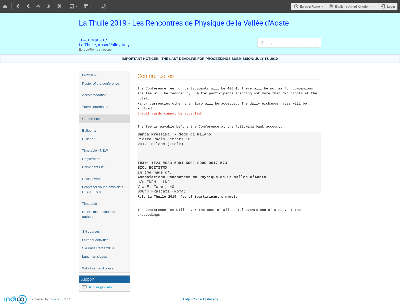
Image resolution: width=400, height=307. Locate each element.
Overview (89, 75)
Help (186, 299)
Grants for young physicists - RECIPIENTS (103, 189)
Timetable (89, 204)
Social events (92, 179)
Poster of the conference (100, 83)
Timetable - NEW (95, 150)
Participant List (93, 167)
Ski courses (91, 231)
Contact (198, 299)
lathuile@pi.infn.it (102, 287)
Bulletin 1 (89, 130)
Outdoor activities (95, 240)
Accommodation (94, 95)
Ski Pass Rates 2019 (98, 248)
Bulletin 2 (89, 139)
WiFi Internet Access (97, 268)
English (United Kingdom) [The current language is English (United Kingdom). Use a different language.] (353, 6)
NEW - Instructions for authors (98, 214)
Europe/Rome (310, 6)
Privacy (212, 299)
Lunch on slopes (94, 256)
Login (391, 6)
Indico (54, 299)
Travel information (95, 107)
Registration (91, 159)
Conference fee (93, 119)
